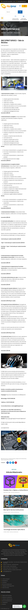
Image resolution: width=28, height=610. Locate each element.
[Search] (20, 12)
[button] (2, 18)
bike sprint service (5, 458)
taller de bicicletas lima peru (7, 459)
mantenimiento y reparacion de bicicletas (17, 458)
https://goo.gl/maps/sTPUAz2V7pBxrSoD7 (15, 418)
